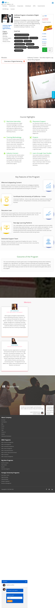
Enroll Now (44, 49)
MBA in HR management (6, 443)
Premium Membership (45, 19)
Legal (2, 428)
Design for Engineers (5, 480)
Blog (2, 422)
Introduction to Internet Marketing (21, 34)
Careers (13, 9)
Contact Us (3, 431)
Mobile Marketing (30, 44)
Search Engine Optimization (20, 47)
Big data (3, 465)
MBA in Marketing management (7, 445)
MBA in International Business (7, 449)
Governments (41, 6)
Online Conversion (18, 41)
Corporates (20, 6)
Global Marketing (4, 478)
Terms (2, 426)
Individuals (28, 6)
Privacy (2, 424)
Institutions (12, 6)
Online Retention (28, 41)
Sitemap (3, 433)
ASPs (34, 6)
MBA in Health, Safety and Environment (9, 451)
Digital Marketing (4, 476)
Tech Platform (4, 420)
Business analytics (4, 461)
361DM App (5, 9)
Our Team (3, 418)
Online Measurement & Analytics (21, 38)
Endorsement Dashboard (6, 435)
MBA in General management (7, 455)
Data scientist (4, 463)
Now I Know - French (5, 474)
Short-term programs (5, 467)
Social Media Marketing (19, 44)
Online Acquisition (33, 38)
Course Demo (49, 49)
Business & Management (6, 482)
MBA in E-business (5, 453)
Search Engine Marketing (33, 47)
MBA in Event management (6, 447)
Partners (4, 6)
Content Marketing (18, 50)
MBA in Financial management (7, 441)
